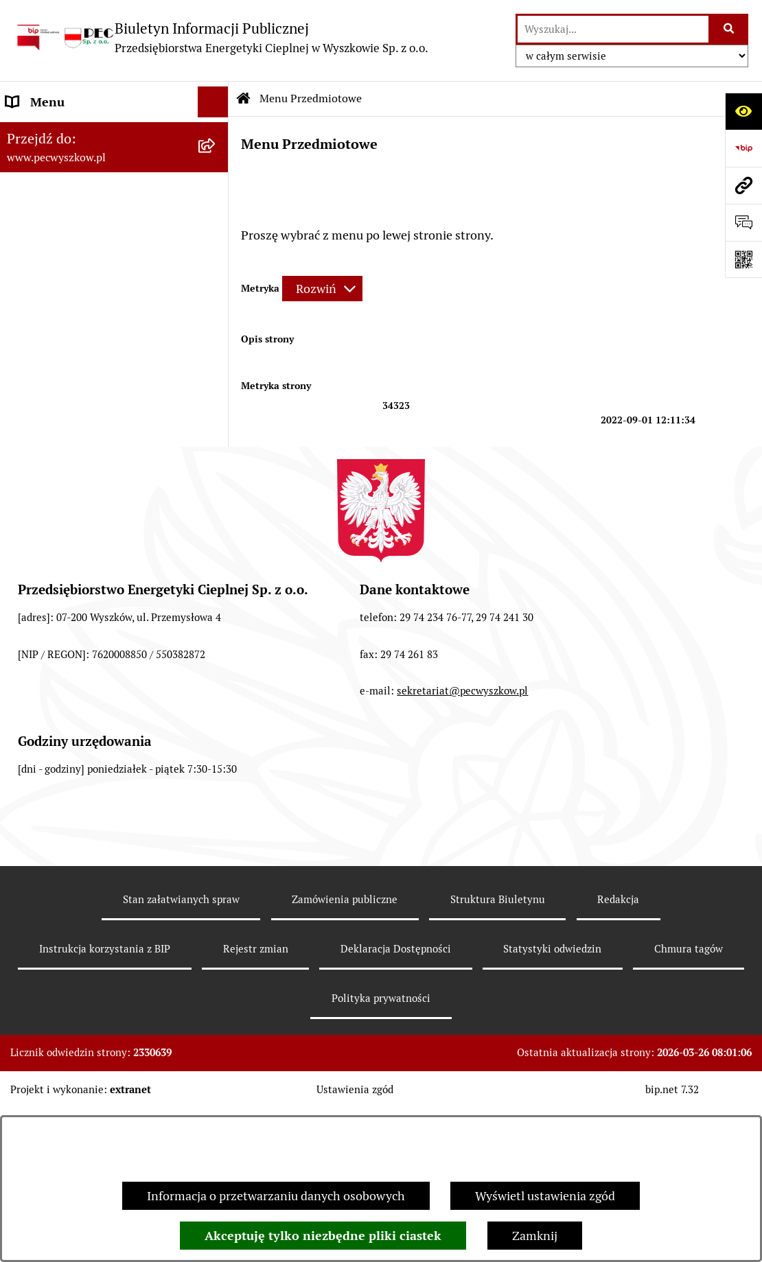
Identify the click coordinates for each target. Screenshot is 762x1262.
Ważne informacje (55, 491)
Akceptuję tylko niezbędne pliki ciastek (323, 1235)
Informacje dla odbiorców (75, 522)
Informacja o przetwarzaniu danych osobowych (276, 1196)
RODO (23, 553)
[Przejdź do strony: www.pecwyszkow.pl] (743, 185)
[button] (216, 133)
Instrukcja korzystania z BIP (82, 460)
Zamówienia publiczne (344, 1075)
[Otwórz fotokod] (743, 259)
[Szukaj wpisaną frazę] (729, 29)
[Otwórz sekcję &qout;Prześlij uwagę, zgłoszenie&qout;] (743, 222)
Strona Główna (47, 133)
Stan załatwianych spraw (181, 1075)
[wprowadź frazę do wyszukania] (613, 29)
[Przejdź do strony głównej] (221, 37)
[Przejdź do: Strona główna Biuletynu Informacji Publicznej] (243, 99)
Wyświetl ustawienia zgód (545, 1196)
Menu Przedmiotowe (63, 164)
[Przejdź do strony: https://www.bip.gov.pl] (743, 148)
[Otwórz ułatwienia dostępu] (743, 111)
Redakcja (618, 1075)
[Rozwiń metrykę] (322, 288)
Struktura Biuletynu (497, 1075)
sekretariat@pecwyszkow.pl (462, 867)
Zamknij (534, 1235)
